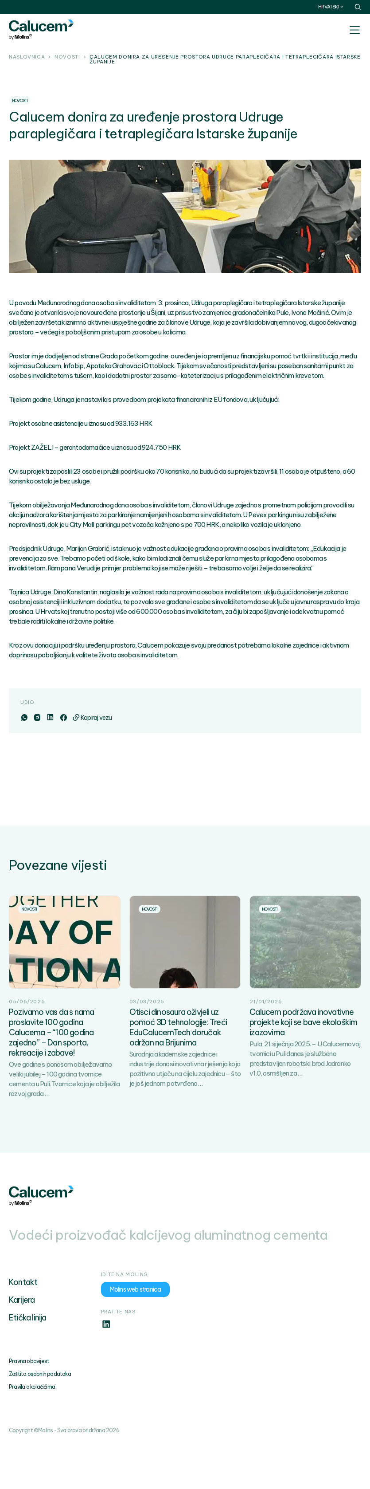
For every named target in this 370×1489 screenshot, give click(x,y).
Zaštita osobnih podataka (40, 1374)
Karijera (22, 1300)
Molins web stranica (135, 1289)
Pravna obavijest (29, 1361)
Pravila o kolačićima (32, 1386)
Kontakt (23, 1282)
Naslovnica (27, 57)
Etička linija (28, 1317)
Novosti (67, 57)
